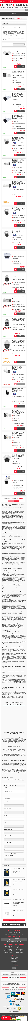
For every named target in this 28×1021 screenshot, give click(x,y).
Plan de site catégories (14, 1011)
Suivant (16, 501)
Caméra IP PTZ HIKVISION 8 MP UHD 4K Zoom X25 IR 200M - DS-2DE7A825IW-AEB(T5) (18, 275)
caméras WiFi (6, 779)
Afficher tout (20, 498)
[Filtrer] (6, 1018)
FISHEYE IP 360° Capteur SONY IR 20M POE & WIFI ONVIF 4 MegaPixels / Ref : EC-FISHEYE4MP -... (18, 50)
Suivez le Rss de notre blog (14, 925)
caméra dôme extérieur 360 (18, 780)
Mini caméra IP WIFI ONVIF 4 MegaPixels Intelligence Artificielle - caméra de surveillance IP (18, 390)
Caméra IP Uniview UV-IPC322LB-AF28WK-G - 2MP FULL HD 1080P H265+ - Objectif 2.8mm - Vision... (18, 253)
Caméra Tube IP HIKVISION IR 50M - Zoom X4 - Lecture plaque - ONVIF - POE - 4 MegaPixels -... (18, 298)
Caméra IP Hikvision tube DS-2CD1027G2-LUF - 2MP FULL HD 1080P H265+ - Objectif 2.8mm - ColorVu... (18, 412)
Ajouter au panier (19, 66)
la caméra (20, 547)
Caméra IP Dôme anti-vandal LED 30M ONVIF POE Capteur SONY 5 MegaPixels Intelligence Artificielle (18, 139)
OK (26, 9)
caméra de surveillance (19, 508)
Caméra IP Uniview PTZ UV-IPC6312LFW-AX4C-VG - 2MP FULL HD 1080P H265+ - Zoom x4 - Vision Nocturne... (18, 477)
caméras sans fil (12, 779)
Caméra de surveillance (11, 18)
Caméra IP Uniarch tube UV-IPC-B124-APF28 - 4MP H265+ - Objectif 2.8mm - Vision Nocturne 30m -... (18, 73)
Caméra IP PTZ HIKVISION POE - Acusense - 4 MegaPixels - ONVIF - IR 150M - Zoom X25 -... (18, 342)
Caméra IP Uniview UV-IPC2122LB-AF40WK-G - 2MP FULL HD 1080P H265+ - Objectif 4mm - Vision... (18, 117)
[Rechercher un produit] (12, 10)
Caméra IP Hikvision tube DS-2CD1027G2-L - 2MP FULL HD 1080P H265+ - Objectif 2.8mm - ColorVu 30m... (18, 434)
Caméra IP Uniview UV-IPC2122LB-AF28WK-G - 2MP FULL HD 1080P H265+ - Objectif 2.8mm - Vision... (18, 95)
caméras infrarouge (8, 780)
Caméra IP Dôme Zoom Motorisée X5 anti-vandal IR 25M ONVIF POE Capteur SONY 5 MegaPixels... (18, 231)
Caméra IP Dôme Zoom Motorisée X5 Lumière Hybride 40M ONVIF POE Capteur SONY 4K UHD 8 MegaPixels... (18, 209)
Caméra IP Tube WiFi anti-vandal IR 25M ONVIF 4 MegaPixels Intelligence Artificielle (17, 368)
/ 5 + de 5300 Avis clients (21, 1018)
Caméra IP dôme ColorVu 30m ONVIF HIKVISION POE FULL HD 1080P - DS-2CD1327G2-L (18, 455)
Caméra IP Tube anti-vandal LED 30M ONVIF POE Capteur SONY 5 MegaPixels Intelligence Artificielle (18, 161)
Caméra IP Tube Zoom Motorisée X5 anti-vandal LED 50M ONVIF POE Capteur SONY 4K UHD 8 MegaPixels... (18, 183)
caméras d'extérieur (20, 779)
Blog (19, 946)
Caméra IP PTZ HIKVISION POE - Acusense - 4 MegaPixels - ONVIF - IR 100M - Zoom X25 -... (18, 320)
